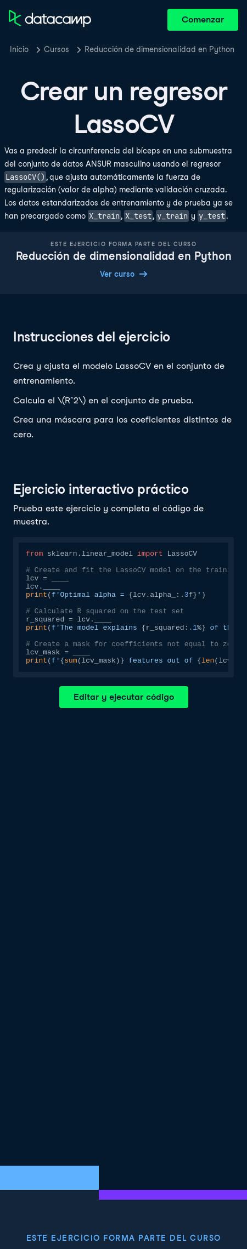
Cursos (56, 49)
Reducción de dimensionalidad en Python (159, 49)
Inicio (19, 49)
